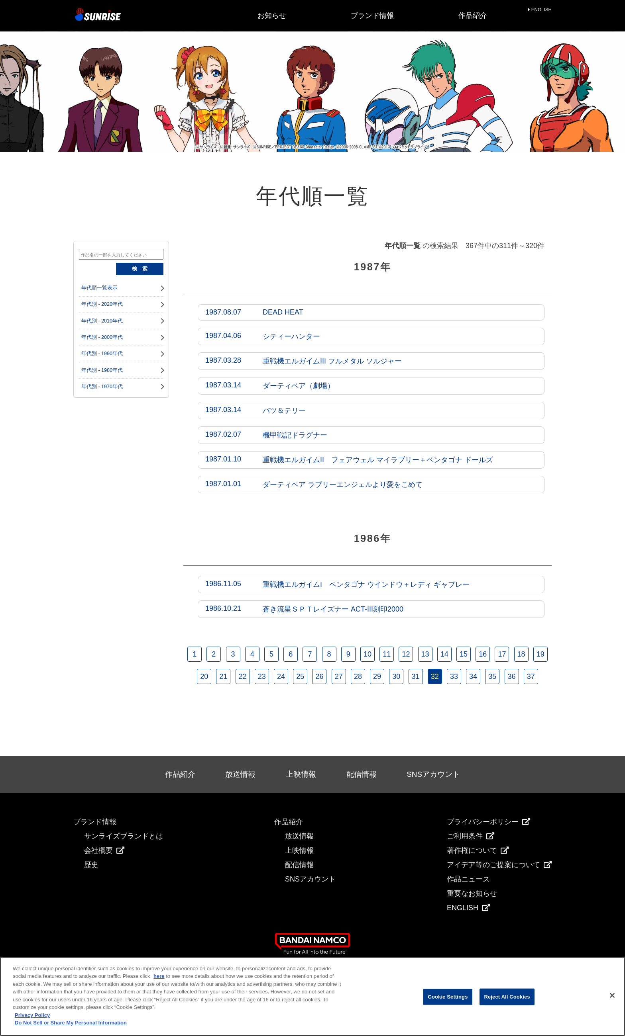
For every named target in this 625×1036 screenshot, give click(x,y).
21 (223, 676)
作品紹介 (472, 16)
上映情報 (301, 774)
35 (492, 676)
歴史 (91, 865)
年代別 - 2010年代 (102, 321)
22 (243, 676)
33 (454, 676)
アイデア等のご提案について (499, 865)
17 (502, 654)
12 (406, 654)
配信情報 (361, 774)
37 (531, 676)
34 (473, 676)
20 (204, 676)
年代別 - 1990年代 (102, 353)
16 (483, 654)
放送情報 (240, 774)
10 (367, 654)
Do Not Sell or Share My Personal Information (71, 1023)
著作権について (478, 850)
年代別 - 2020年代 (102, 304)
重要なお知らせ (472, 893)
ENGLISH (541, 9)
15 (464, 654)
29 (377, 676)
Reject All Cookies (507, 997)
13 (425, 654)
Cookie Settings (448, 997)
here (158, 976)
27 (339, 676)
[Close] (612, 995)
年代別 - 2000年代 (102, 337)
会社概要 (104, 850)
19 (540, 654)
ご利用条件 (470, 836)
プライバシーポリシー (488, 822)
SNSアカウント (433, 774)
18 (521, 654)
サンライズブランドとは (123, 836)
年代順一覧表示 (99, 288)
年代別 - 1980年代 (102, 370)
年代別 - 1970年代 (102, 386)
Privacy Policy (32, 1015)
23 (262, 676)
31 (415, 676)
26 (319, 676)
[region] (312, 996)
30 (396, 676)
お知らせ (271, 16)
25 (300, 676)
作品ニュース (468, 879)
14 (444, 654)
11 (387, 654)
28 (358, 676)
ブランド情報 (372, 16)
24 (281, 676)
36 (512, 676)
